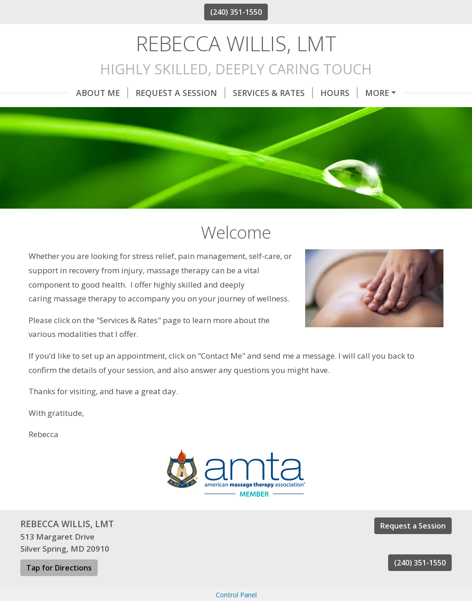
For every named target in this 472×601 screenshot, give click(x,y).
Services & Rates (224, 92)
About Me (54, 92)
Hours (290, 92)
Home (110, 112)
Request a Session (413, 546)
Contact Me (59, 112)
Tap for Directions (59, 588)
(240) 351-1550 (236, 12)
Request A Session (132, 92)
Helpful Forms (354, 92)
